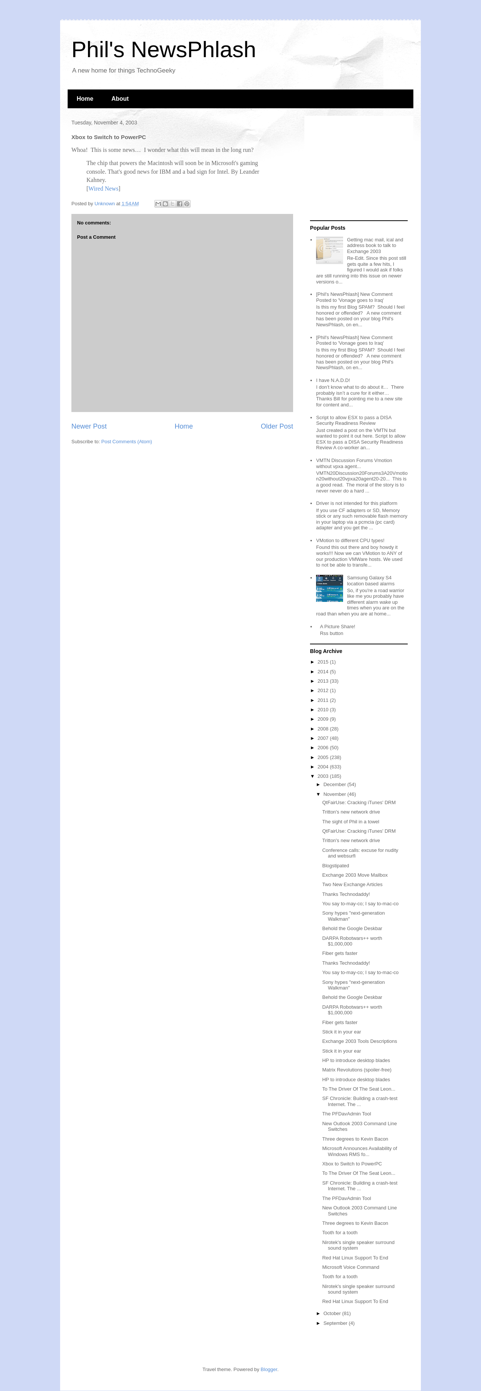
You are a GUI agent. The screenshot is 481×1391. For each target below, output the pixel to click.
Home (85, 98)
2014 (324, 671)
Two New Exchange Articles (352, 884)
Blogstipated (335, 865)
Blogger (269, 1369)
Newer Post (89, 426)
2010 (324, 709)
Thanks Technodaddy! (346, 894)
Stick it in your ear (341, 1032)
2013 (324, 681)
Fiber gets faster (339, 953)
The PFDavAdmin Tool (346, 1114)
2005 (324, 757)
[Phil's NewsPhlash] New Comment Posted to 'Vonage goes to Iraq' (354, 297)
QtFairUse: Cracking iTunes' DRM (359, 802)
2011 (324, 700)
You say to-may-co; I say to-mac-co (360, 903)
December (336, 784)
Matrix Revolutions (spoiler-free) (356, 1070)
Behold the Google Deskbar (352, 928)
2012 (324, 690)
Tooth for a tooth (339, 1232)
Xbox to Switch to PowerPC (352, 1164)
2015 (324, 662)
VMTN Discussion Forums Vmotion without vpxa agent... (354, 463)
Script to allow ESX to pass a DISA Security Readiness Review (353, 420)
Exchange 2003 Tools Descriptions (359, 1041)
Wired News (103, 188)
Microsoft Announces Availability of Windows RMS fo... (359, 1151)
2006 (324, 747)
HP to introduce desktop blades (356, 1060)
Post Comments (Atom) (126, 441)
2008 (324, 729)
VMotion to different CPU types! (350, 540)
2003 (324, 776)
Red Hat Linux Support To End (355, 1258)
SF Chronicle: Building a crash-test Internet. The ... (359, 1101)
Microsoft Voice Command (350, 1267)
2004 (324, 767)
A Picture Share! (337, 626)
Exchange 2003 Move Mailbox (354, 875)
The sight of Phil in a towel (350, 821)
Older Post (277, 426)
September (336, 1323)
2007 (324, 738)
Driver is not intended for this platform (356, 503)
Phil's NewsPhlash (163, 49)
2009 (324, 719)
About (120, 98)
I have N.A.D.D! (333, 380)
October (333, 1313)
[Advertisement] (357, 168)
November (336, 794)
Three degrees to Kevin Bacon (355, 1139)
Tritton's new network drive (351, 812)
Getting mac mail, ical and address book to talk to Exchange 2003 (375, 245)
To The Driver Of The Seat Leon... (358, 1089)
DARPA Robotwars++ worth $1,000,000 (352, 941)
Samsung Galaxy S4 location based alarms (370, 580)
